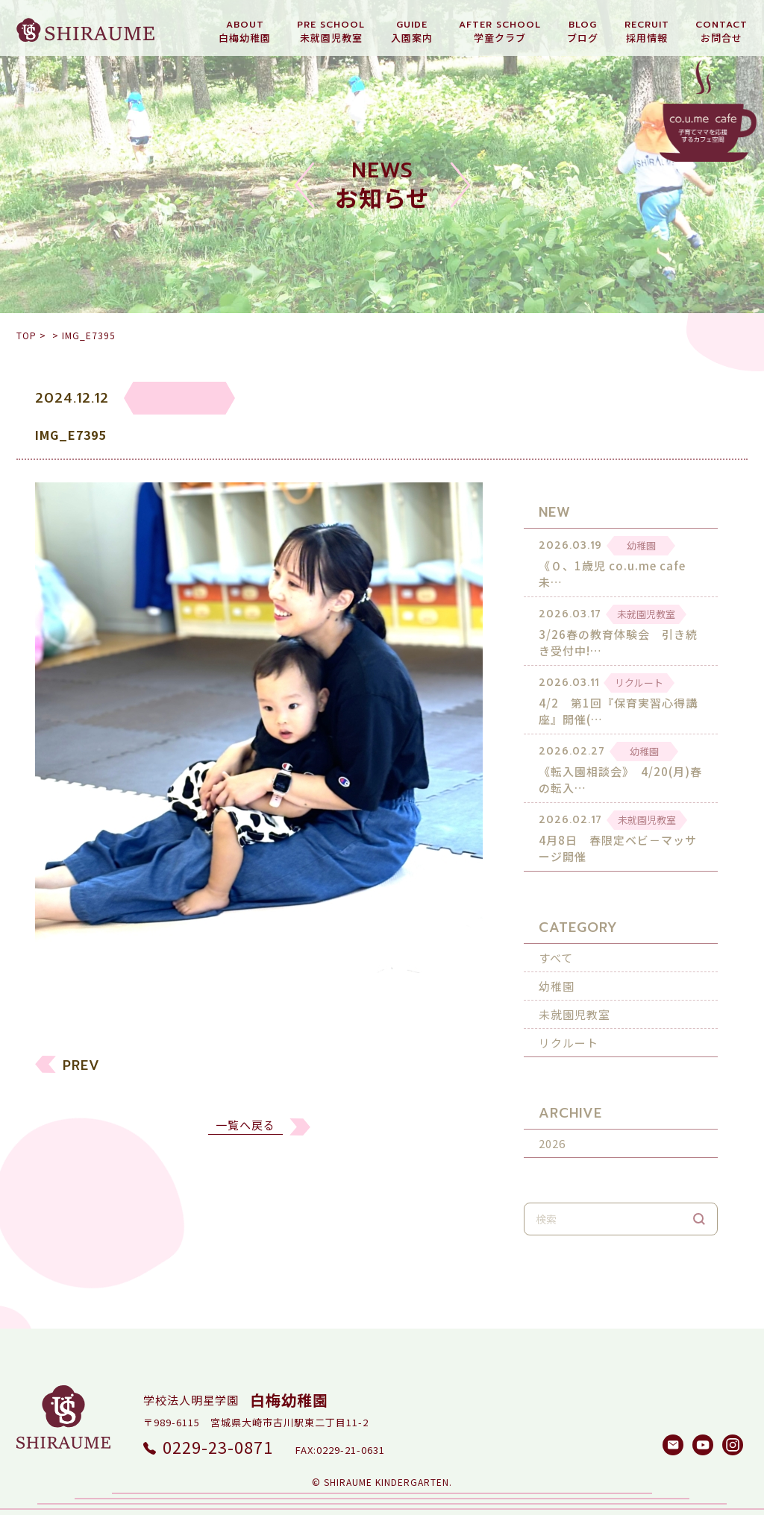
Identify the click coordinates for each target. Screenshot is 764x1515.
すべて (556, 945)
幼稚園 (556, 973)
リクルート (568, 1030)
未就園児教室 (574, 1002)
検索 (699, 1206)
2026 (552, 1130)
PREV (81, 1071)
